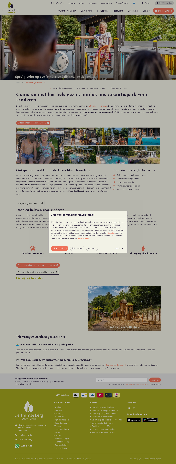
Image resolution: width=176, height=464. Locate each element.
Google (111, 233)
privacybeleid (83, 238)
